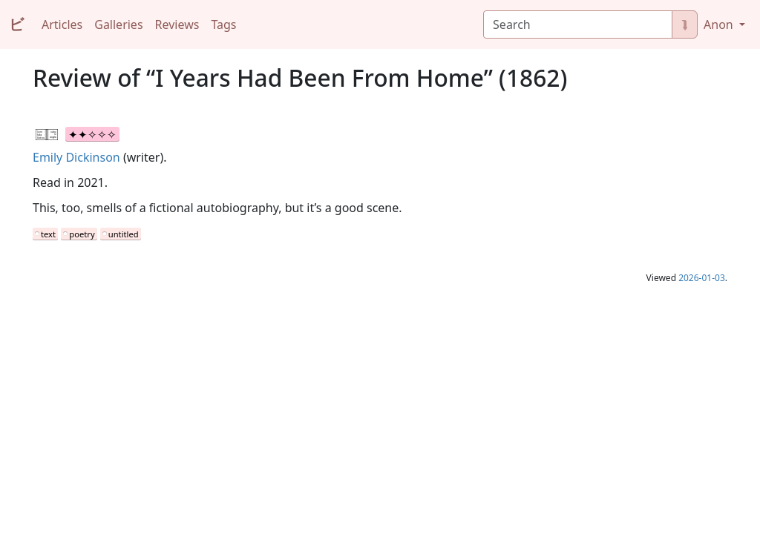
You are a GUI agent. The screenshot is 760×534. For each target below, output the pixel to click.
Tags (223, 24)
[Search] (577, 24)
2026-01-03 (701, 277)
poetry (81, 234)
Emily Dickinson (76, 157)
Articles (62, 24)
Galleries (118, 24)
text (48, 234)
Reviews (177, 24)
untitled (123, 234)
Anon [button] (720, 24)
